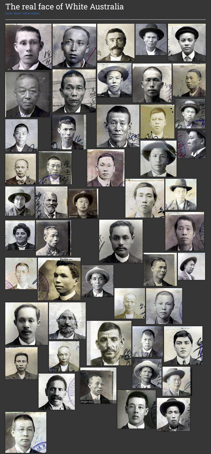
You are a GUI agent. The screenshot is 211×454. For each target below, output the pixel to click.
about (17, 13)
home (8, 13)
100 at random (31, 13)
